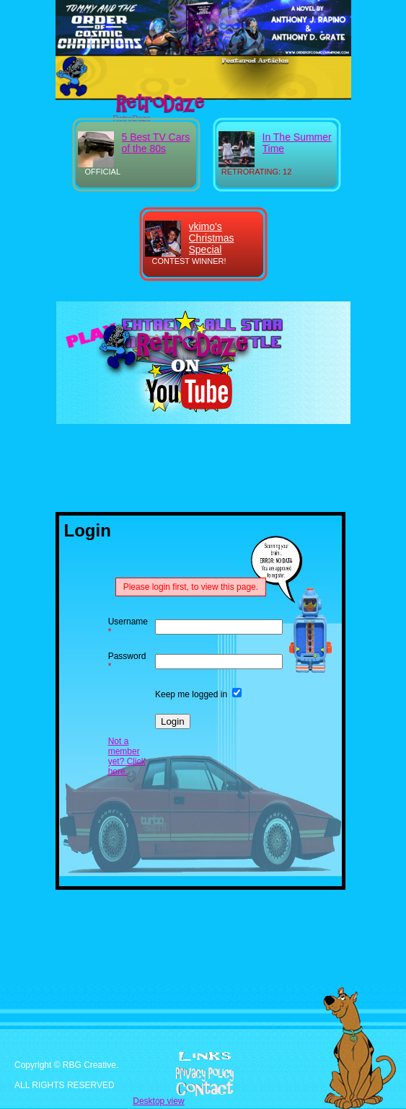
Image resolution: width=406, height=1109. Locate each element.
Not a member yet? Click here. (127, 756)
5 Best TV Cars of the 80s (156, 142)
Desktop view (158, 1101)
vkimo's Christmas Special (211, 238)
